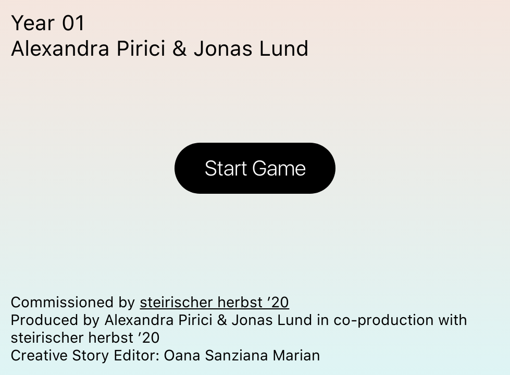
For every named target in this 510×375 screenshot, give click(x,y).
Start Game (255, 168)
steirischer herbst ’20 (214, 302)
